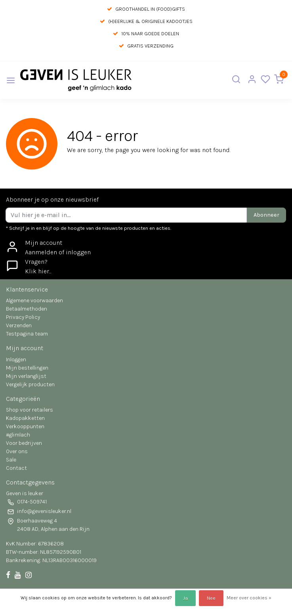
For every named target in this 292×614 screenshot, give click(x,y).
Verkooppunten (25, 426)
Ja (185, 598)
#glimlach (18, 434)
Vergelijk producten (30, 384)
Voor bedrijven (24, 443)
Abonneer (266, 215)
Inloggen (16, 359)
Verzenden (19, 325)
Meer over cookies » (249, 598)
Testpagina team (27, 333)
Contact (16, 468)
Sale (11, 459)
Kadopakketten (25, 418)
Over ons (17, 451)
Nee (211, 598)
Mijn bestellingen (27, 367)
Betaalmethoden (26, 308)
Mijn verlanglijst (26, 376)
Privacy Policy (23, 317)
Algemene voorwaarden (34, 300)
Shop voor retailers (29, 409)
